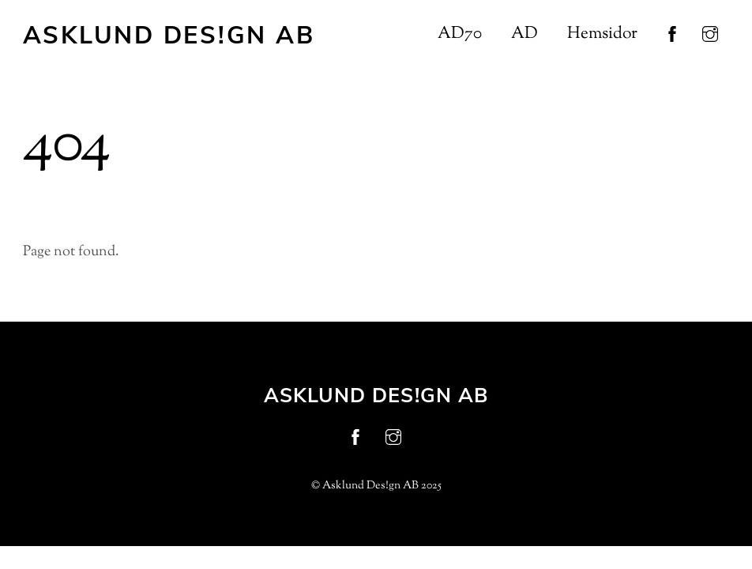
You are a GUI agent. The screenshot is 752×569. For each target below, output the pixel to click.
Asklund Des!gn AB (370, 486)
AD (524, 34)
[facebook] (672, 34)
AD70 (460, 34)
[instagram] (710, 34)
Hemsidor (602, 34)
